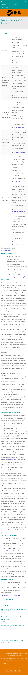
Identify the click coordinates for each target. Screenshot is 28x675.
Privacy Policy (5, 7)
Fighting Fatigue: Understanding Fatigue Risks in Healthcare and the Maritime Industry (12, 626)
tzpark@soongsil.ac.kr (18, 211)
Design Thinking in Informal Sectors (9, 633)
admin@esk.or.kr (6, 250)
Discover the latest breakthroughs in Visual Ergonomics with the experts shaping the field (12, 639)
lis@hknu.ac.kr (20, 127)
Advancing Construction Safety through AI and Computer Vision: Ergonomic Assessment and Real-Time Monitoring (13, 618)
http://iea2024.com (6, 551)
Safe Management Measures (16, 663)
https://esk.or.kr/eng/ (19, 277)
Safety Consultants (22, 663)
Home (20, 26)
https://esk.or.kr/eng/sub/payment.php (11, 595)
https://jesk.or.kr (11, 459)
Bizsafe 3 (12, 663)
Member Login (6, 4)
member (24, 26)
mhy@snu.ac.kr (20, 152)
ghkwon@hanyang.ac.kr (19, 244)
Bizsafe (10, 663)
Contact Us (15, 4)
